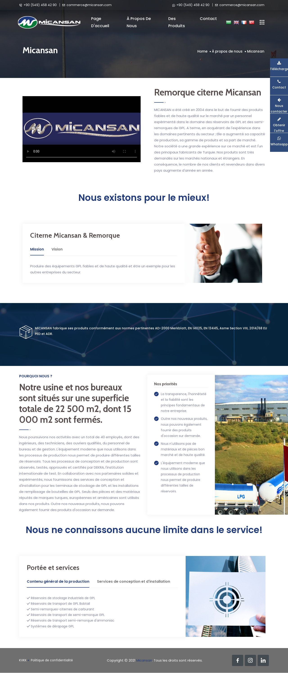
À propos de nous (139, 22)
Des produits (176, 22)
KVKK (23, 660)
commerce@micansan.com (87, 5)
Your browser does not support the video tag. (81, 129)
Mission (37, 249)
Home (202, 51)
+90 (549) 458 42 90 (38, 5)
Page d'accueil (100, 22)
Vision (57, 249)
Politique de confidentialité (52, 660)
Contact (208, 18)
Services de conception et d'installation (133, 581)
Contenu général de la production (58, 581)
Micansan (255, 51)
